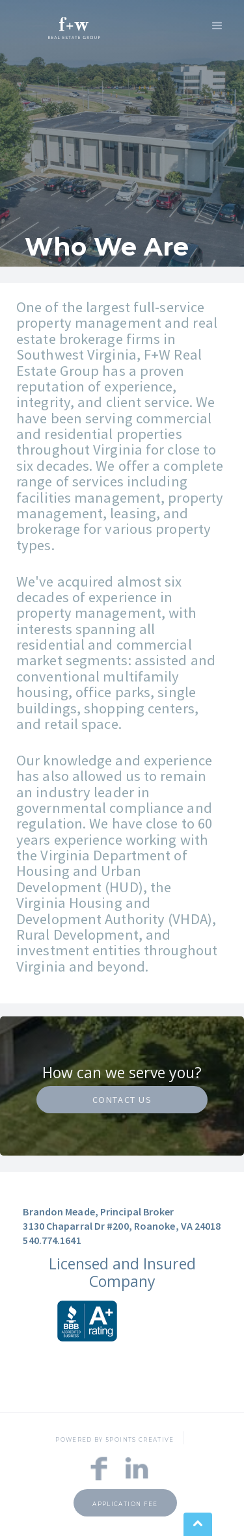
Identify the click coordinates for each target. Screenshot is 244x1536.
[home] (71, 26)
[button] (217, 24)
